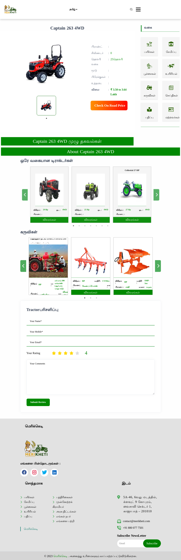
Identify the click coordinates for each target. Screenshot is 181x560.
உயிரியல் (30, 511)
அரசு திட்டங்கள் (66, 511)
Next (133, 194)
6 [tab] (98, 215)
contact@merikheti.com (133, 521)
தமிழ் (73, 10)
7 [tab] (102, 215)
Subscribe (152, 543)
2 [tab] (83, 215)
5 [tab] (94, 215)
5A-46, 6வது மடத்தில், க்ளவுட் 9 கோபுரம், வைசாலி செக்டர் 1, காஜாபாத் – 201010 (140, 504)
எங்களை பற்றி (65, 521)
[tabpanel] (46, 105)
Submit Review (38, 402)
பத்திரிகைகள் (64, 497)
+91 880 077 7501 (130, 527)
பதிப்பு (28, 516)
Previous (47, 194)
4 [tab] (90, 215)
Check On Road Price (110, 105)
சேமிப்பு (29, 501)
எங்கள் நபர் (63, 516)
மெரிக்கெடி (31, 529)
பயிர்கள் (29, 497)
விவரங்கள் (63, 211)
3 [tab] (87, 215)
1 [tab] (46, 118)
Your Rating (33, 353)
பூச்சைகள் (30, 506)
